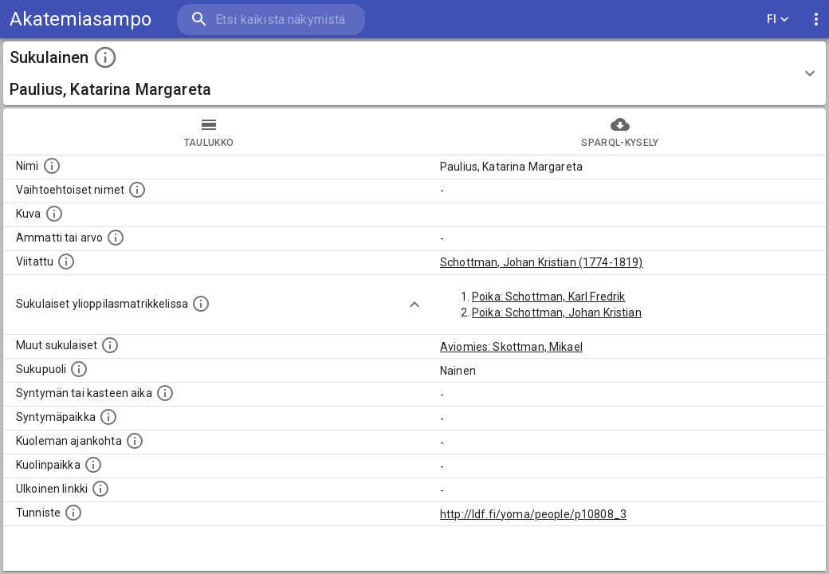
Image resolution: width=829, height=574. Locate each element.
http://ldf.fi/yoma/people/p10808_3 (533, 514)
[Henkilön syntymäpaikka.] (108, 417)
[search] (271, 19)
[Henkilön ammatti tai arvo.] (115, 237)
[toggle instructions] (105, 57)
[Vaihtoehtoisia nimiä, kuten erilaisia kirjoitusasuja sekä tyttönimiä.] (137, 189)
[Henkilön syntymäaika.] (165, 393)
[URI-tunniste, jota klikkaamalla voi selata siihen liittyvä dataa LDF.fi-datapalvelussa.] (73, 512)
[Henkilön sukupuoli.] (79, 369)
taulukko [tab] (208, 131)
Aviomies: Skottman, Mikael (511, 346)
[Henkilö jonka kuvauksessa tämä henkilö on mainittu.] (66, 261)
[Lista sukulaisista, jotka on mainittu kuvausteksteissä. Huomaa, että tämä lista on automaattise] (110, 345)
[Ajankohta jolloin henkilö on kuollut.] (134, 441)
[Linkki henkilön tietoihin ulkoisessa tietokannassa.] (100, 488)
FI (778, 19)
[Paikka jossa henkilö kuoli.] (93, 465)
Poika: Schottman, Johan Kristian (557, 312)
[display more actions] (816, 19)
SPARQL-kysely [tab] (620, 131)
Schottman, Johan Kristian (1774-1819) (541, 262)
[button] (414, 73)
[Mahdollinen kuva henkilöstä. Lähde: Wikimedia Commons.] (54, 213)
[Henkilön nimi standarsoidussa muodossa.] (52, 166)
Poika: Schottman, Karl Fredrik (549, 296)
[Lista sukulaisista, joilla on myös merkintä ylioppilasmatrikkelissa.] (201, 303)
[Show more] (414, 304)
